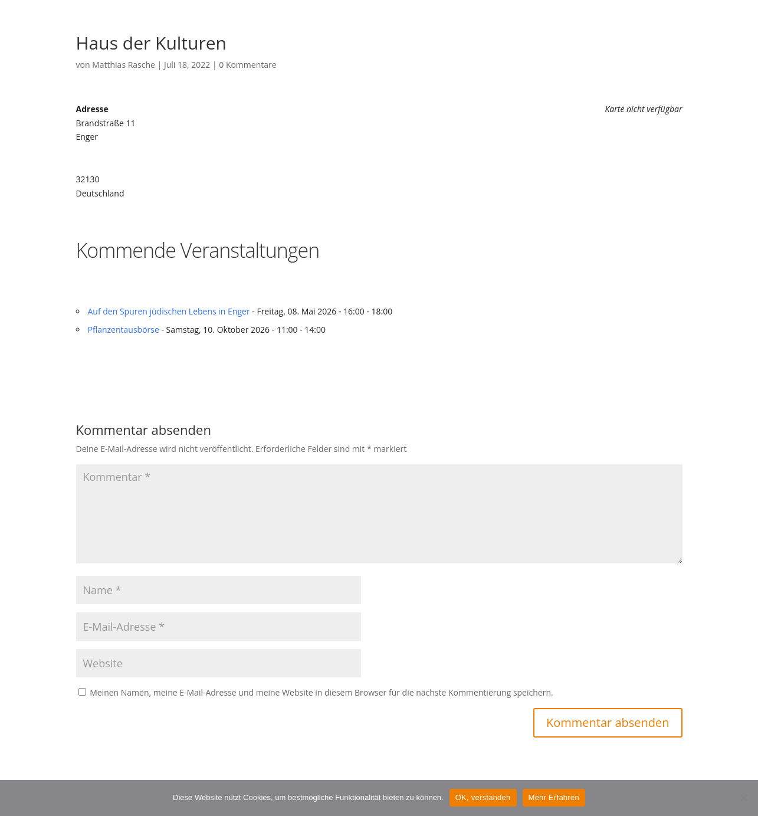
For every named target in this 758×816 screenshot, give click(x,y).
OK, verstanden (483, 797)
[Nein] (743, 798)
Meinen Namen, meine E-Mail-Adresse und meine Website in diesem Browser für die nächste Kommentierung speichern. (321, 692)
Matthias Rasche (123, 64)
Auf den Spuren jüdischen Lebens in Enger (169, 311)
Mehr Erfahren (554, 797)
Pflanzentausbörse (123, 329)
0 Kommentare (247, 64)
